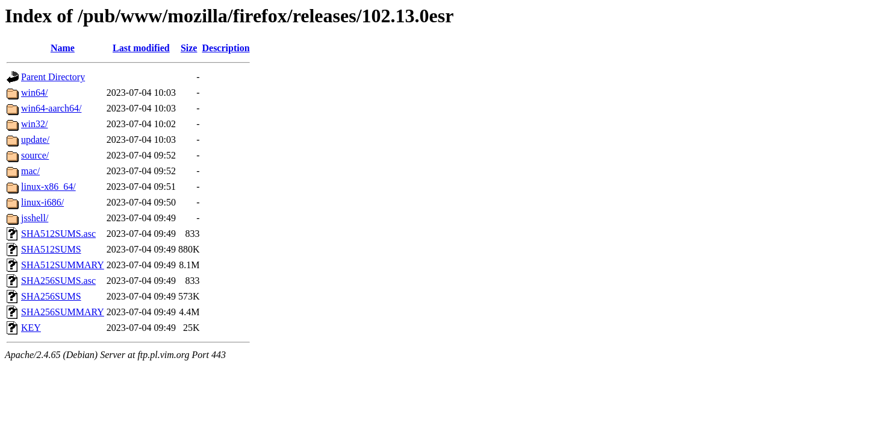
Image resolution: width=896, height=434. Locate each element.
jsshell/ (34, 218)
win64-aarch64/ (51, 108)
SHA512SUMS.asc (58, 233)
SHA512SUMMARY (62, 265)
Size (189, 48)
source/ (35, 155)
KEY (31, 327)
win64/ (34, 92)
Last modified (141, 48)
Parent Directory (53, 77)
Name (63, 48)
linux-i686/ (42, 202)
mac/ (30, 171)
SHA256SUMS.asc (58, 280)
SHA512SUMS (51, 249)
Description (225, 48)
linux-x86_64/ (48, 186)
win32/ (34, 124)
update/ (35, 139)
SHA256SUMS (51, 296)
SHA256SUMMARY (62, 312)
